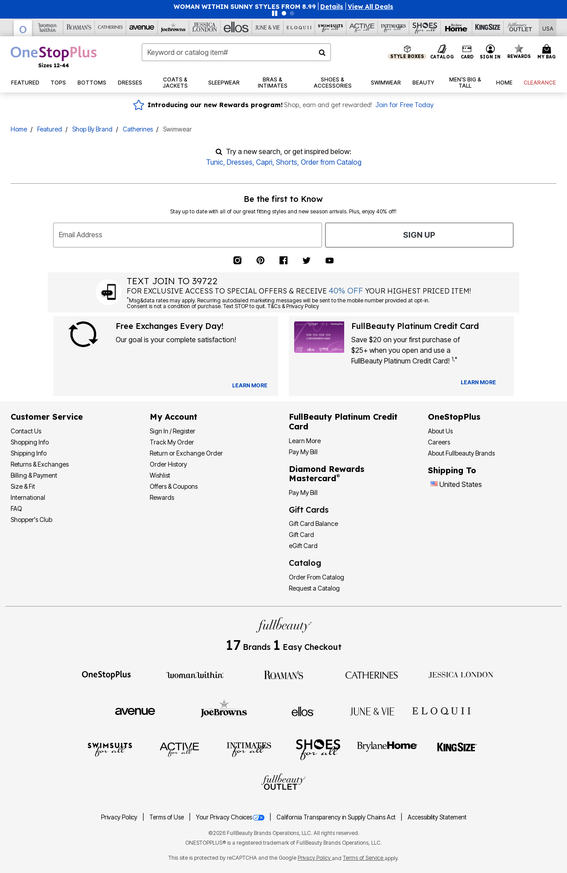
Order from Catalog (331, 162)
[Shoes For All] (318, 749)
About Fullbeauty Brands (461, 453)
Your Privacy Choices (231, 817)
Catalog (305, 563)
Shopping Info (30, 442)
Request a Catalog (314, 588)
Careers (439, 442)
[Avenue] (135, 710)
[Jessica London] (460, 674)
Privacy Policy (120, 817)
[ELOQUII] (441, 710)
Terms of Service (363, 857)
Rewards (162, 497)
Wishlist (160, 475)
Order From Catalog (316, 577)
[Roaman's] (283, 674)
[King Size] (457, 749)
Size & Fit (23, 486)
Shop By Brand (92, 129)
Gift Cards (309, 510)
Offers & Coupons (174, 486)
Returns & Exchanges (40, 464)
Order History (168, 464)
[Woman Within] (195, 674)
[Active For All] (179, 749)
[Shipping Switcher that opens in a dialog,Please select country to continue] (548, 27)
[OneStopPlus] (106, 674)
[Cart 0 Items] (548, 52)
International (28, 497)
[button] (331, 7)
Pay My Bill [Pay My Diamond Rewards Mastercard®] (303, 492)
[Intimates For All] (249, 749)
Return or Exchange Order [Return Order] (186, 453)
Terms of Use (167, 817)
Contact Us (26, 431)
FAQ (16, 508)
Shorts (286, 162)
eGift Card (303, 545)
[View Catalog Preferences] (250, 385)
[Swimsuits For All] (110, 749)
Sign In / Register (172, 431)
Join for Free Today (404, 105)
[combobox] (236, 52)
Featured (49, 129)
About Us (440, 431)
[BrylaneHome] (387, 749)
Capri (264, 162)
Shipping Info (29, 453)
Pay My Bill (303, 452)
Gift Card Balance (313, 523)
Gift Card (301, 534)
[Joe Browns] (224, 710)
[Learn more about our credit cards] (478, 382)
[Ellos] (302, 710)
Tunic (214, 162)
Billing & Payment (34, 475)
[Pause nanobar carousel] (274, 13)
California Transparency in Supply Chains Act (336, 817)
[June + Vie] (372, 710)
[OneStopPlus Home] (54, 56)
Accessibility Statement (437, 817)
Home (19, 129)
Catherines (138, 129)
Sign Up (419, 234)
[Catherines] (372, 674)
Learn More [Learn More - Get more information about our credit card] (305, 440)
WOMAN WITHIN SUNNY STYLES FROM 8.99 (245, 7)
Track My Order (172, 442)
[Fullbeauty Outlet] (283, 783)
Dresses (239, 162)
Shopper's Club (31, 519)
